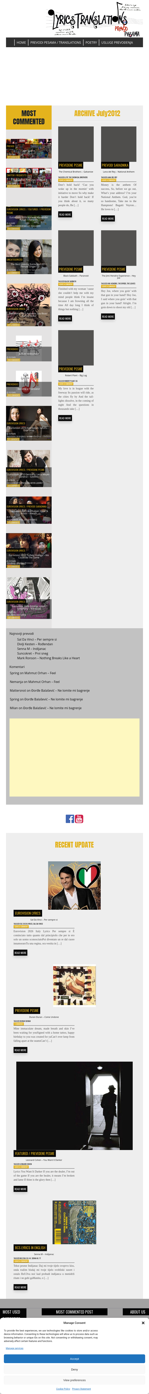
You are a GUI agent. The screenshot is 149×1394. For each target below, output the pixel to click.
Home (21, 42)
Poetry (91, 42)
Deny (74, 1369)
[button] (143, 1323)
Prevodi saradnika (115, 165)
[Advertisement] (74, 76)
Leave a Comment (67, 190)
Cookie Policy (63, 1389)
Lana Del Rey (115, 183)
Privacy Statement (81, 1389)
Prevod (12, 143)
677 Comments (13, 157)
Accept (74, 1358)
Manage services (14, 1348)
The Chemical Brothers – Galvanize (76, 174)
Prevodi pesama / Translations (55, 42)
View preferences (74, 1380)
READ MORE (65, 224)
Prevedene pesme (70, 165)
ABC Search (29, 150)
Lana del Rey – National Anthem (118, 174)
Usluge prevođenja (117, 42)
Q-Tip (69, 183)
